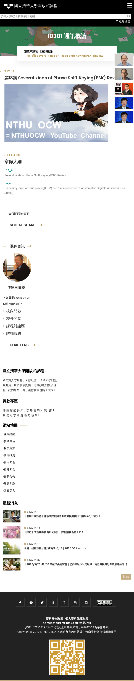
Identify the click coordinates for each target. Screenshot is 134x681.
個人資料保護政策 (76, 618)
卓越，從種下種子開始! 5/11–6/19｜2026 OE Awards (55, 548)
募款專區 (10, 401)
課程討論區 (15, 326)
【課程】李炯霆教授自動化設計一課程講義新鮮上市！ (54, 532)
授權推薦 (9, 455)
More (126, 576)
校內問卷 (13, 311)
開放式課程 (31, 51)
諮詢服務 (13, 334)
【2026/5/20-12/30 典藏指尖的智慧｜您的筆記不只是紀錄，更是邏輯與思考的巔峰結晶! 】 (76, 564)
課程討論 (9, 434)
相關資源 (9, 448)
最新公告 (9, 476)
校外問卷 (13, 318)
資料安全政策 (54, 618)
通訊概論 (47, 51)
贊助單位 (9, 441)
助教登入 (9, 490)
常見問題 (9, 483)
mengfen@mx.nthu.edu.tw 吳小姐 (69, 623)
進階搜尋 (123, 21)
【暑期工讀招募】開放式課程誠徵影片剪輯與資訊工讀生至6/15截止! (62, 516)
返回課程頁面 (18, 213)
